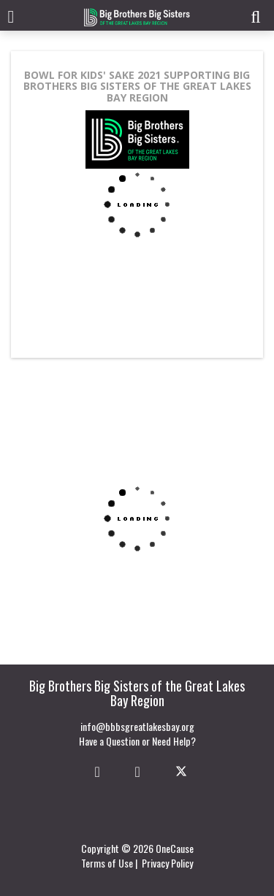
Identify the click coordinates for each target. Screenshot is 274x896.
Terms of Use (107, 862)
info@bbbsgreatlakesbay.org (137, 726)
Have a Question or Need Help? (137, 740)
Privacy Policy (167, 862)
